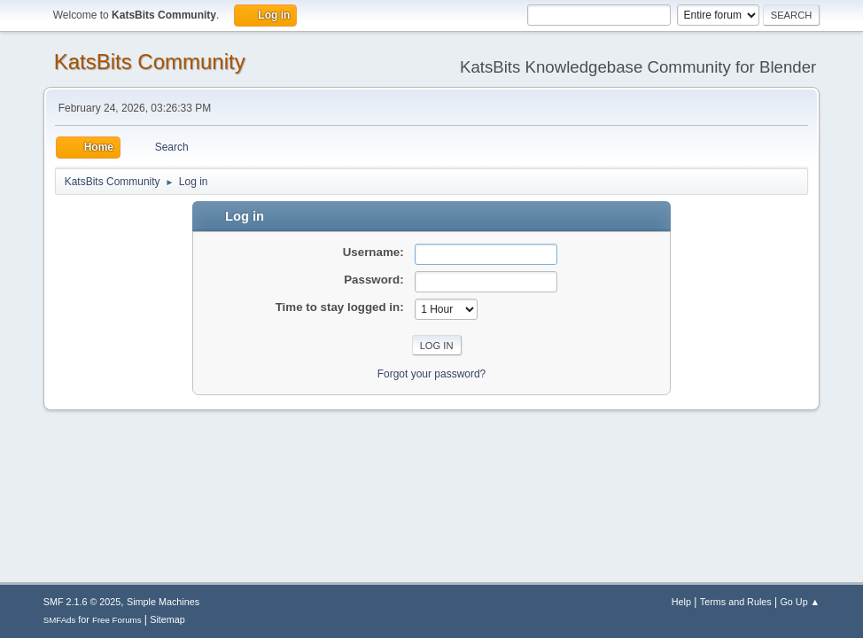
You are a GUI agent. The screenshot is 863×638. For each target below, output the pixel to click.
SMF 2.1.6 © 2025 (82, 601)
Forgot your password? (431, 374)
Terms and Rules (736, 601)
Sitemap (167, 619)
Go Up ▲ (800, 601)
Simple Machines (163, 601)
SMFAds (59, 620)
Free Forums (117, 620)
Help (681, 601)
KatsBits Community (149, 62)
